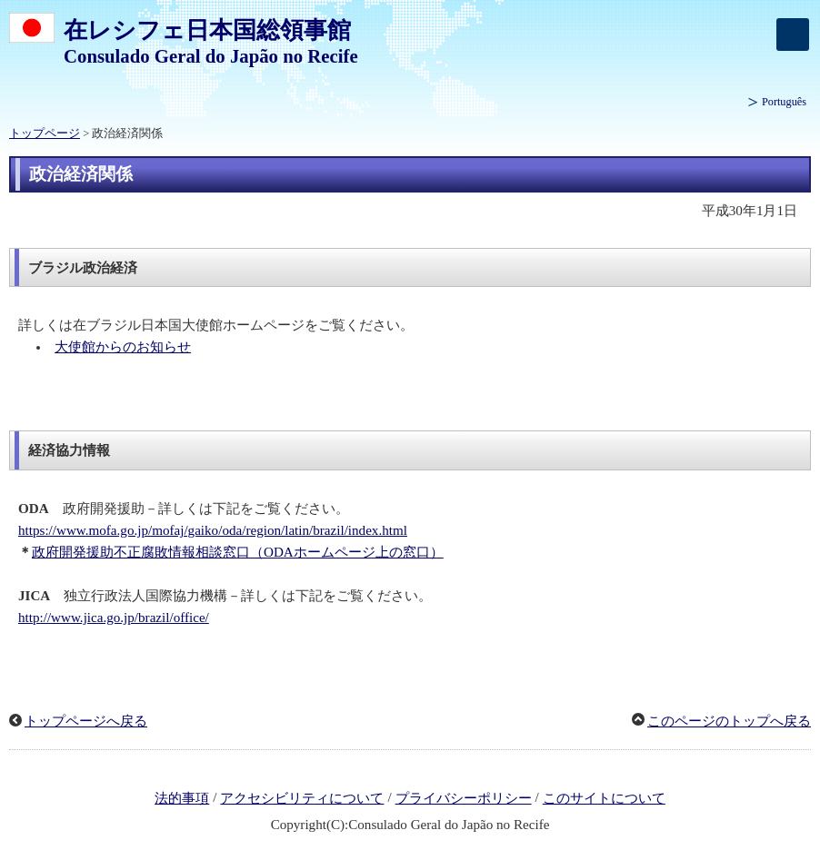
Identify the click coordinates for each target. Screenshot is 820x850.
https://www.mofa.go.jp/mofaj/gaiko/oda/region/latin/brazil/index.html (212, 530)
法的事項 (182, 798)
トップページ (44, 133)
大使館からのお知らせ (123, 347)
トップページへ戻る (86, 721)
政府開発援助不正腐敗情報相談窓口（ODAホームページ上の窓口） (238, 552)
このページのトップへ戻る (729, 721)
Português (784, 101)
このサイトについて (604, 798)
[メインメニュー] (792, 34)
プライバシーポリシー (463, 798)
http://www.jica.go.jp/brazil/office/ (113, 617)
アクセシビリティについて (302, 798)
